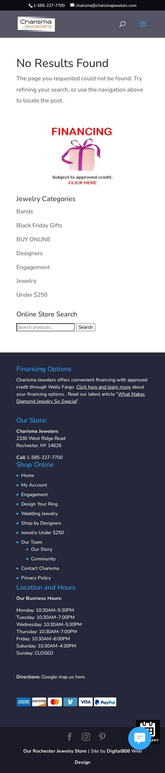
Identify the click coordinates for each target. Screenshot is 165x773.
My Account (34, 485)
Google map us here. (64, 677)
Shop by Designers (41, 523)
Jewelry (26, 281)
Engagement (33, 267)
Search (86, 327)
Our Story (41, 549)
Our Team (31, 542)
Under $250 (31, 295)
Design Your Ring (39, 504)
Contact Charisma (40, 568)
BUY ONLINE (33, 239)
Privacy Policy (36, 578)
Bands (24, 211)
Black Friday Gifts (39, 225)
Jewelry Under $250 (42, 532)
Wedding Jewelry (39, 513)
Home (27, 475)
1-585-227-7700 (45, 457)
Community (43, 559)
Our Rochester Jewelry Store (55, 751)
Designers (29, 253)
